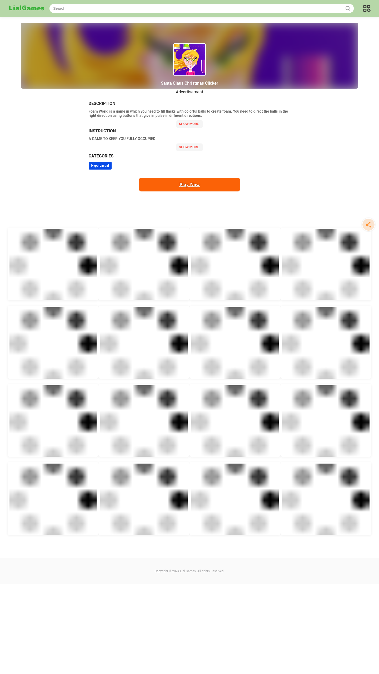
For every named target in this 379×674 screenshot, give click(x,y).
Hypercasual (100, 165)
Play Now (189, 184)
